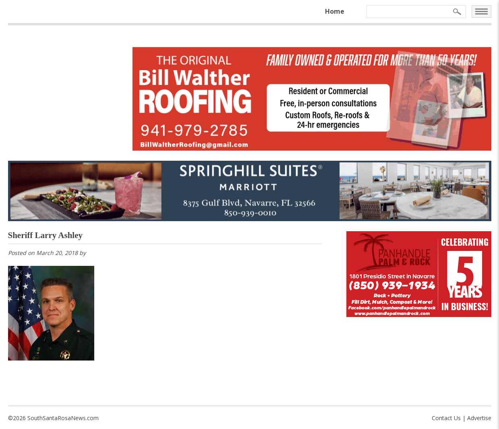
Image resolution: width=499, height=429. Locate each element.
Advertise (479, 418)
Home (334, 11)
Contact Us (446, 418)
